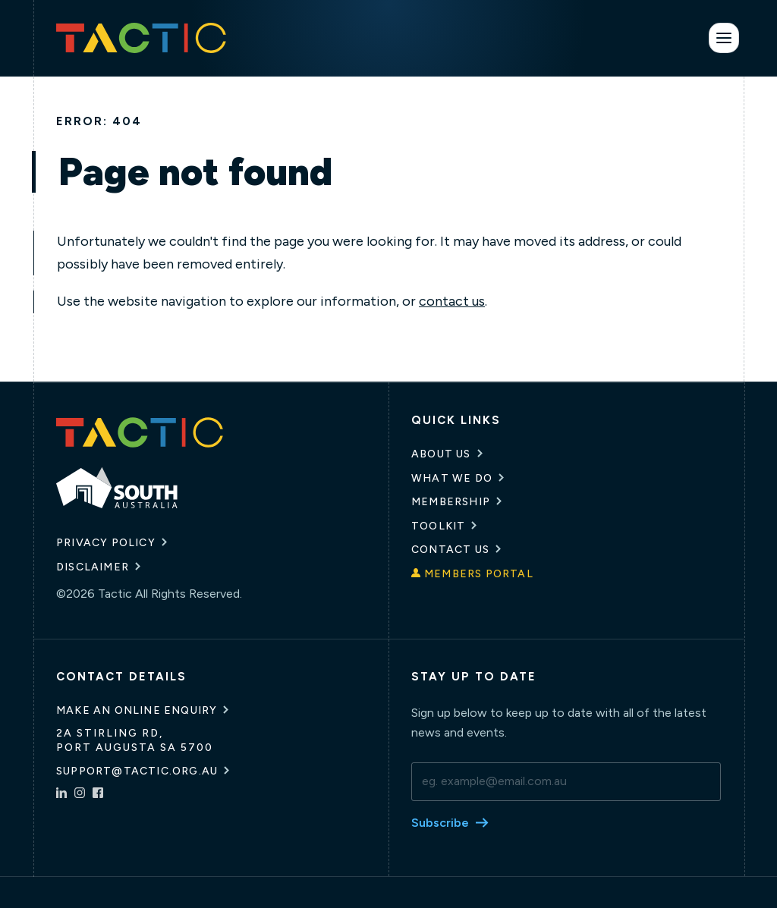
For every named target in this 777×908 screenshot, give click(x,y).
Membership (450, 501)
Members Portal (478, 573)
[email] (566, 781)
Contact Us (450, 549)
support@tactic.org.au (137, 771)
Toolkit (438, 526)
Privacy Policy (106, 542)
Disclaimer (92, 567)
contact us (452, 301)
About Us (441, 454)
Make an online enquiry (136, 710)
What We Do (451, 478)
